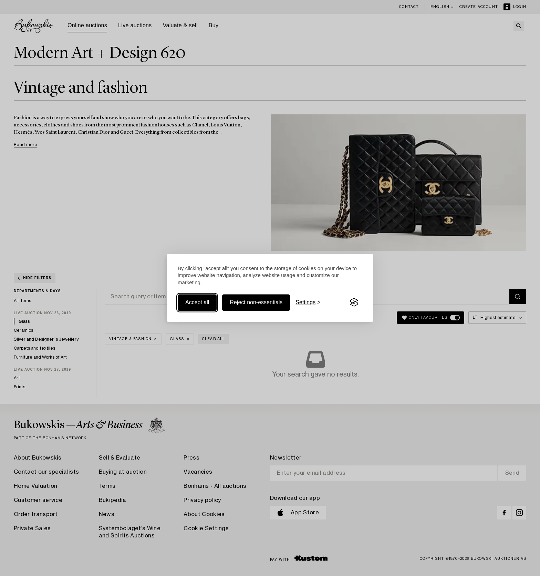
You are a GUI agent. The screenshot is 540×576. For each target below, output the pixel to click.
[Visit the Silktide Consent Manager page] (354, 302)
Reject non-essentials (256, 302)
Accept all (197, 302)
